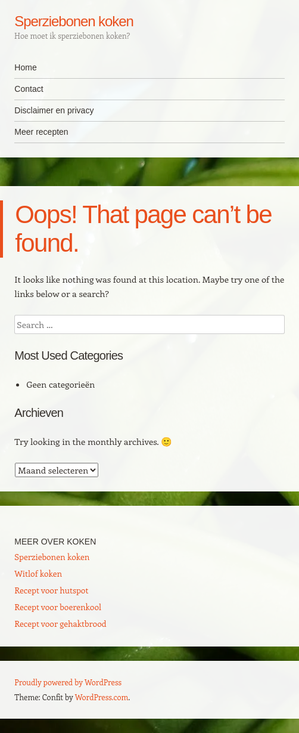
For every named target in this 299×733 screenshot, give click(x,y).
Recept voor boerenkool (57, 607)
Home (25, 67)
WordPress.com (102, 697)
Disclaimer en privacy (54, 110)
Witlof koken (38, 573)
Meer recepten (41, 132)
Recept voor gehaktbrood (60, 623)
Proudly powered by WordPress (68, 682)
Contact (28, 89)
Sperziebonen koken (73, 21)
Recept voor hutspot (51, 590)
